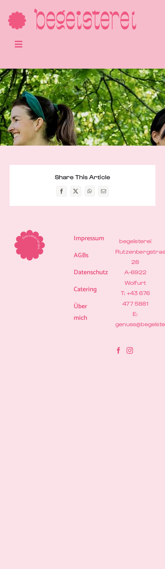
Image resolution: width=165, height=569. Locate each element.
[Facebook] (118, 350)
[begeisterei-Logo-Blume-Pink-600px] (72, 11)
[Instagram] (130, 350)
